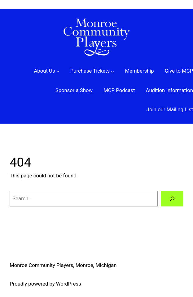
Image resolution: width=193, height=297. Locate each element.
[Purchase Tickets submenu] (92, 71)
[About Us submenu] (46, 71)
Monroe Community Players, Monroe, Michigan (63, 265)
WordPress (68, 284)
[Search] (172, 198)
